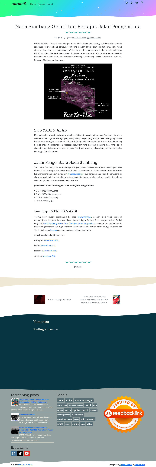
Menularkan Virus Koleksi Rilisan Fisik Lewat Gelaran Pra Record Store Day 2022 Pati (94, 299)
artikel (68, 400)
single (75, 423)
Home (33, 4)
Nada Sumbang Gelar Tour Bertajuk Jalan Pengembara (69, 223)
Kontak (50, 4)
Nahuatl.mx (139, 465)
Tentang (41, 4)
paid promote (88, 419)
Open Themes (126, 465)
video (89, 424)
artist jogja (62, 405)
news (76, 419)
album (60, 400)
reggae (68, 424)
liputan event (80, 410)
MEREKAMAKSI (84, 217)
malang (93, 410)
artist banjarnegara (84, 400)
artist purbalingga (76, 405)
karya (68, 410)
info (95, 405)
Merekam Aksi (49, 250)
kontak (53, 230)
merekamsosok (64, 419)
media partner (63, 415)
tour (83, 424)
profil (60, 423)
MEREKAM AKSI (25, 465)
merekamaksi (78, 415)
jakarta (60, 410)
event (78, 266)
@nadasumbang (75, 174)
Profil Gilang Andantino (59, 299)
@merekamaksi (51, 240)
